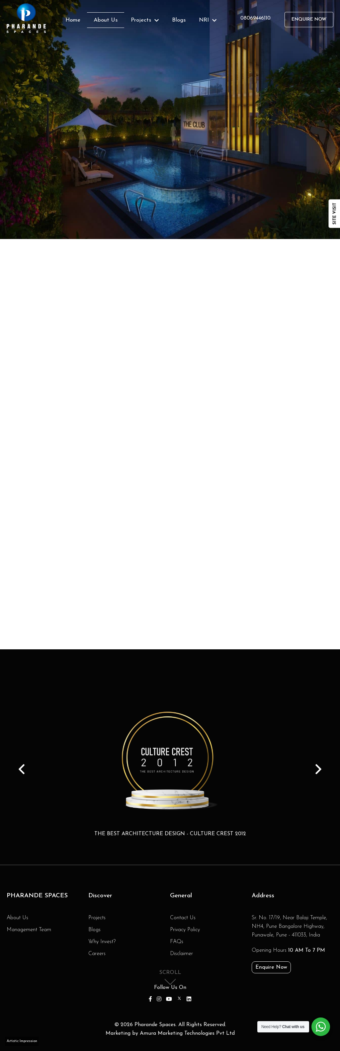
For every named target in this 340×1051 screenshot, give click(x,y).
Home (72, 20)
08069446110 (255, 18)
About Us (106, 20)
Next (318, 769)
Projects (145, 20)
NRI (207, 20)
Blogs (179, 20)
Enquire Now (309, 19)
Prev (22, 769)
